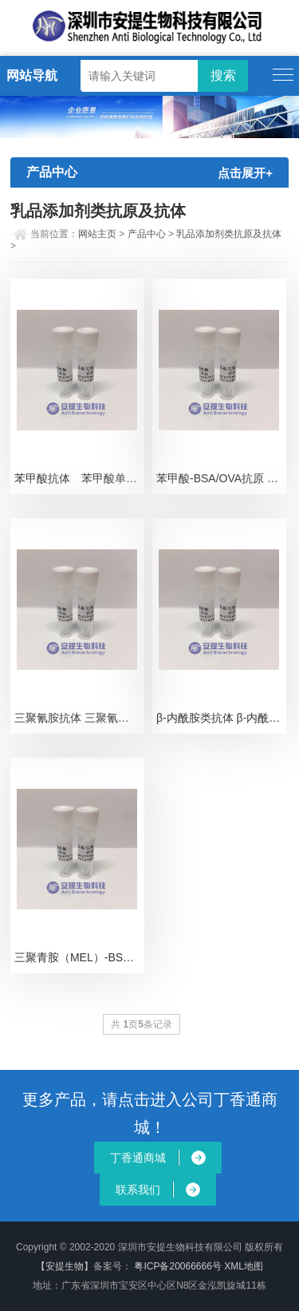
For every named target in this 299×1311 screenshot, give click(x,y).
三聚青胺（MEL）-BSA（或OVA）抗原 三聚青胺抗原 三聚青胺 (79, 957)
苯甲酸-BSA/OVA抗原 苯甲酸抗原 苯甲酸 (221, 478)
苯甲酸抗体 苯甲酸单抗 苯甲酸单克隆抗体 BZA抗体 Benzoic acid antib (79, 478)
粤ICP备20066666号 (179, 1266)
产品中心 (147, 234)
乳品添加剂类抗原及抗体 (228, 234)
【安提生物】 (64, 1266)
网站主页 (97, 234)
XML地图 (243, 1266)
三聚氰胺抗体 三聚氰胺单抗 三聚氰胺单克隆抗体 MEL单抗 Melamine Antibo (79, 717)
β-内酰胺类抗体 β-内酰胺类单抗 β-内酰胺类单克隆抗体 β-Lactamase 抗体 (221, 717)
